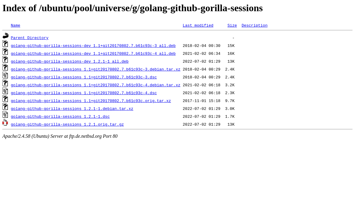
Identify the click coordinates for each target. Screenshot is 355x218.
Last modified (198, 25)
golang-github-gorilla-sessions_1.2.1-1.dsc (60, 116)
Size (232, 25)
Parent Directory (30, 37)
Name (15, 25)
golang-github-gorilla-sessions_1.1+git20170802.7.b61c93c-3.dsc (84, 77)
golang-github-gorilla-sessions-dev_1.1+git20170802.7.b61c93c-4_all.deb (93, 53)
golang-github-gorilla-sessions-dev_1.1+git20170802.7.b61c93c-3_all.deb (93, 45)
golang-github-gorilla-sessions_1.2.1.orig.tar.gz (67, 124)
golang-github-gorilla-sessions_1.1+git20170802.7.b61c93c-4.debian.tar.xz (96, 85)
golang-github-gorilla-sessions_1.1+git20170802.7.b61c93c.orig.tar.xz (91, 100)
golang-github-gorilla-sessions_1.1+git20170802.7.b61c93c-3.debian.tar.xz (96, 69)
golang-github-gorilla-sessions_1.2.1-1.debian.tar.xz (72, 108)
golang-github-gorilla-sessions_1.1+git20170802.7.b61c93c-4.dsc (84, 92)
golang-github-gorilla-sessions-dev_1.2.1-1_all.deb (70, 61)
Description (254, 25)
